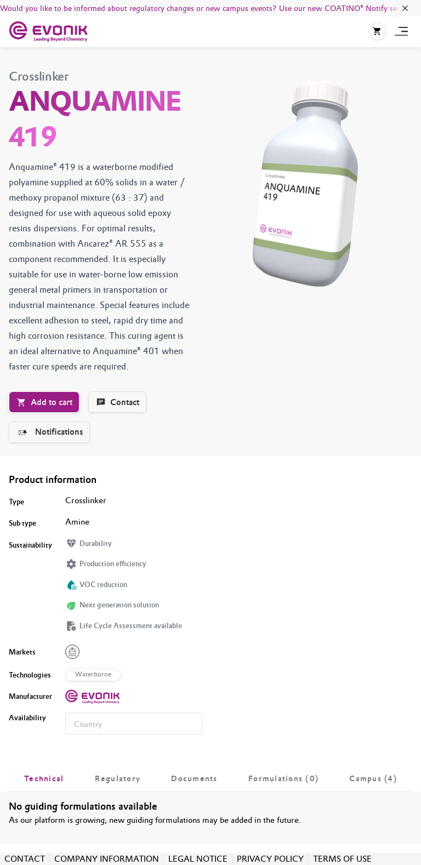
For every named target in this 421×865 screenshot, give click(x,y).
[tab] (44, 778)
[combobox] (134, 723)
